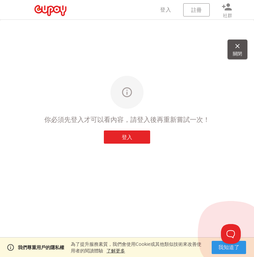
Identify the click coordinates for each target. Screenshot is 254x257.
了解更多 (115, 250)
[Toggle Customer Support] (231, 234)
